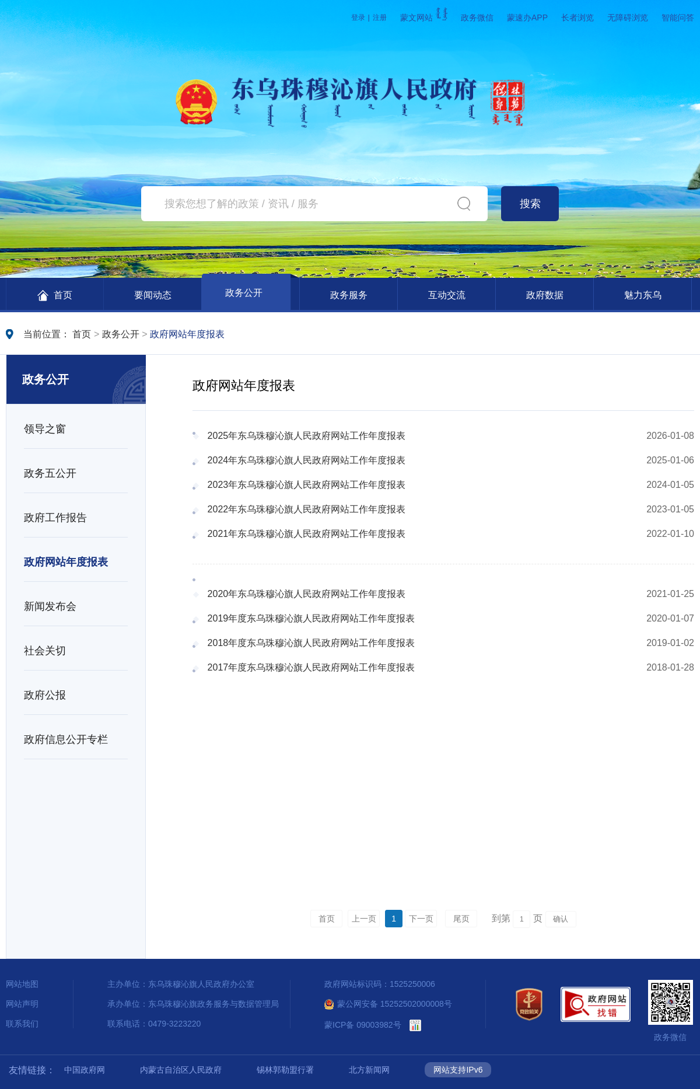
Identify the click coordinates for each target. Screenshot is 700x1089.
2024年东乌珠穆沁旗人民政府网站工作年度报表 (307, 460)
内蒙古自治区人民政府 (181, 1069)
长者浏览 (577, 17)
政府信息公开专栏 (66, 739)
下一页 (421, 918)
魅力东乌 (643, 295)
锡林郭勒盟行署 (285, 1069)
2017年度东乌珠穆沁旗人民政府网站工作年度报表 (311, 667)
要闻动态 (153, 295)
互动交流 (447, 295)
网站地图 (22, 984)
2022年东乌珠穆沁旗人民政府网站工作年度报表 (307, 509)
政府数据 (545, 295)
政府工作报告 (55, 517)
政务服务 (349, 295)
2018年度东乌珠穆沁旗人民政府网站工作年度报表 (311, 643)
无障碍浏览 (627, 17)
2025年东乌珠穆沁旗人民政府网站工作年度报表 (307, 436)
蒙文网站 (423, 17)
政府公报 (45, 695)
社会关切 (45, 651)
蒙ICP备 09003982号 (362, 1024)
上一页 (364, 918)
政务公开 (243, 293)
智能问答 (678, 17)
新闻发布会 (50, 606)
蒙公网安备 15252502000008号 (388, 1003)
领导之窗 (45, 429)
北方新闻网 (369, 1069)
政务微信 (477, 17)
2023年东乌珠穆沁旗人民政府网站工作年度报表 (307, 485)
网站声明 (22, 1003)
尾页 (461, 918)
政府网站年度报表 (187, 334)
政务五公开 (50, 473)
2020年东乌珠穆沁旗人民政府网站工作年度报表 (307, 594)
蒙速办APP (527, 17)
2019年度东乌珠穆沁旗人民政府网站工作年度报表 (311, 618)
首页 (54, 295)
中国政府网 (84, 1069)
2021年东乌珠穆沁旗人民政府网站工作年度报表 (307, 534)
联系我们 (22, 1024)
